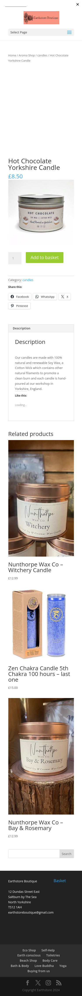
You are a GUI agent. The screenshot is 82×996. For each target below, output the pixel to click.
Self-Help (48, 950)
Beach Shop (28, 960)
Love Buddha (44, 966)
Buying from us (38, 971)
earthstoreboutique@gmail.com (31, 912)
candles (42, 55)
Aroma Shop (27, 55)
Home (12, 55)
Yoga (62, 966)
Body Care (50, 960)
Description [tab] (22, 328)
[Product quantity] (14, 258)
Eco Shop (29, 950)
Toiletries (53, 955)
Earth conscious (28, 955)
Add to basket (45, 257)
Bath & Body (20, 966)
